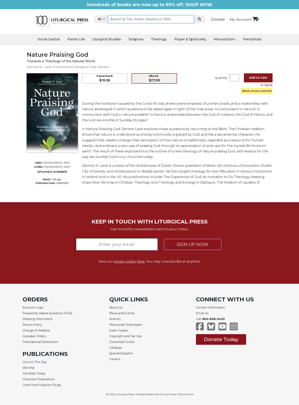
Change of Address (36, 330)
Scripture (135, 39)
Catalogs (115, 347)
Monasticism (224, 39)
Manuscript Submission (125, 325)
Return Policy (32, 325)
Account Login (33, 307)
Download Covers (121, 342)
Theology (159, 39)
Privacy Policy (168, 394)
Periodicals (252, 39)
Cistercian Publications (39, 379)
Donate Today (221, 339)
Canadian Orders (34, 336)
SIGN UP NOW (192, 244)
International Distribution (40, 342)
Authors (115, 319)
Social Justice (49, 39)
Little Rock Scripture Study (42, 385)
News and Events (121, 313)
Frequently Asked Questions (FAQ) (47, 313)
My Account (241, 19)
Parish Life (76, 39)
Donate (218, 19)
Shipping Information (38, 319)
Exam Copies (118, 330)
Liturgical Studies (106, 39)
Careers (114, 359)
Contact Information (210, 307)
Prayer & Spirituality (190, 39)
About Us (116, 307)
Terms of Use (185, 394)
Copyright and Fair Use (125, 336)
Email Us (202, 313)
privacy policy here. (129, 261)
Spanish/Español (121, 353)
